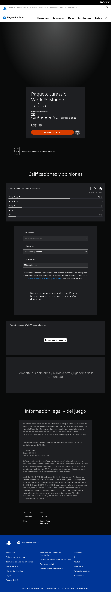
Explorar (98, 15)
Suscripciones (84, 15)
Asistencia (71, 7)
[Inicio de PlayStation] (4, 7)
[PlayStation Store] (14, 15)
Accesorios (42, 7)
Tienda (62, 7)
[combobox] (55, 235)
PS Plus (32, 7)
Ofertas (71, 15)
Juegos (11, 7)
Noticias (53, 7)
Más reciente (43, 15)
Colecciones (58, 15)
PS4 (24, 7)
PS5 (18, 7)
